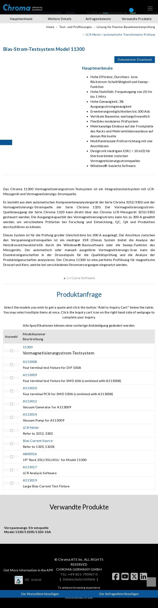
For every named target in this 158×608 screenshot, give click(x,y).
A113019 (30, 480)
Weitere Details (59, 19)
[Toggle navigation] (150, 8)
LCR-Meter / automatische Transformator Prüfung (120, 34)
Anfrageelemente (98, 19)
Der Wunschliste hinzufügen (40, 594)
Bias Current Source (38, 441)
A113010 (30, 388)
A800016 (30, 454)
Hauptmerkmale (21, 19)
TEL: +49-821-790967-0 (79, 574)
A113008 (30, 361)
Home (50, 27)
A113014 (30, 414)
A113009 (30, 375)
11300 (28, 347)
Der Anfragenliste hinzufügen (119, 594)
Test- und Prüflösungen (75, 27)
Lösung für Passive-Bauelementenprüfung (126, 27)
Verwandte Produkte (137, 19)
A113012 (30, 401)
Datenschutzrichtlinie (79, 579)
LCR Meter (31, 427)
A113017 (30, 467)
